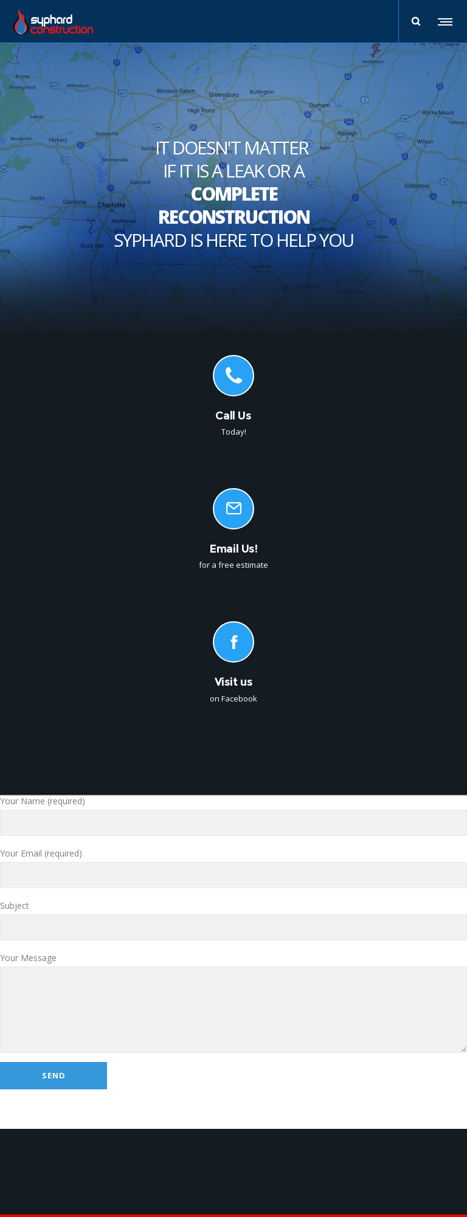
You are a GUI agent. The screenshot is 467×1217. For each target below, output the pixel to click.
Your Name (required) (233, 815)
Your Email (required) (233, 867)
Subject (233, 920)
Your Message (233, 1002)
